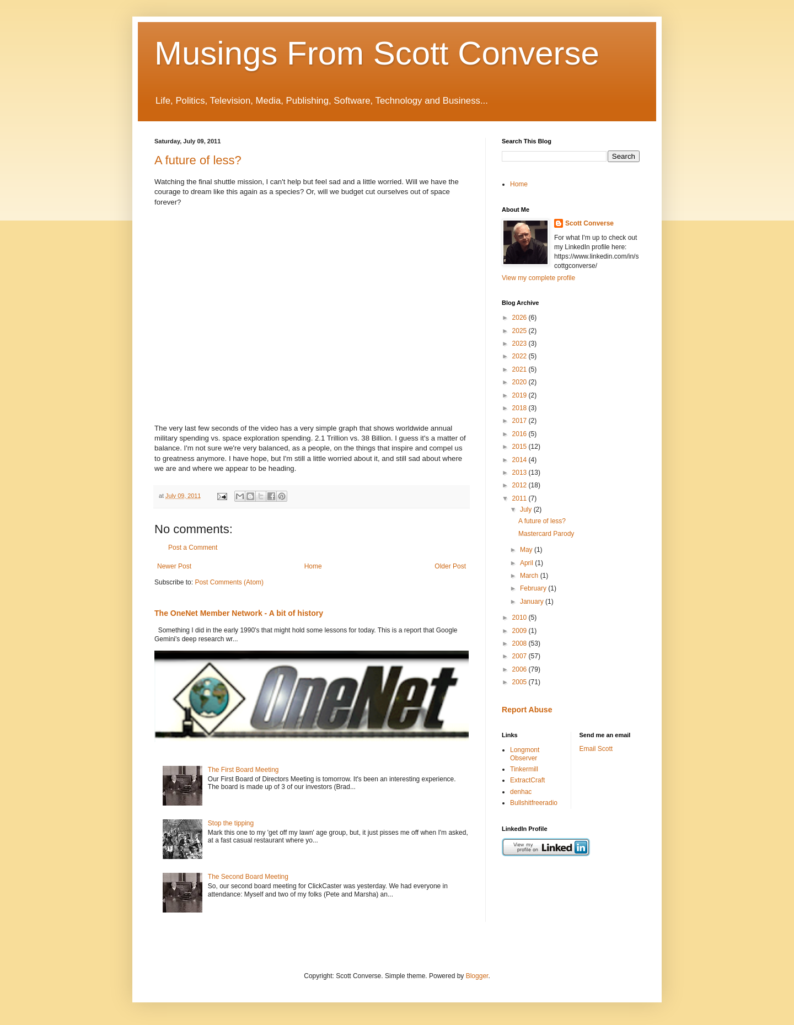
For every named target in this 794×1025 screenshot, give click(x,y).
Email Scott (596, 749)
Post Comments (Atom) (229, 582)
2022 (520, 356)
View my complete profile (538, 278)
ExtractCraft (527, 780)
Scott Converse (589, 223)
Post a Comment (192, 547)
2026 (520, 317)
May (527, 550)
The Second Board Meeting (248, 877)
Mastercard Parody (546, 534)
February (534, 588)
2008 (520, 643)
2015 (520, 446)
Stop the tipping (231, 823)
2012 (520, 485)
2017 (520, 421)
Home (313, 566)
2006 (520, 669)
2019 (520, 395)
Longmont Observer (524, 753)
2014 (520, 460)
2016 (520, 434)
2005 (520, 682)
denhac (521, 792)
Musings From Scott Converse (376, 53)
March (530, 575)
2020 (520, 382)
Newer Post (174, 566)
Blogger (477, 976)
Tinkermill (524, 769)
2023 (520, 343)
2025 (520, 331)
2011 (520, 498)
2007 (520, 656)
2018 (520, 408)
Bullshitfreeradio (533, 803)
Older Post (450, 566)
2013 (520, 472)
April (527, 563)
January (532, 601)
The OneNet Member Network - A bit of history (238, 613)
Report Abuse (527, 709)
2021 (520, 369)
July (527, 509)
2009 (520, 631)
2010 (520, 617)
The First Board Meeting (243, 770)
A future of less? (198, 160)
